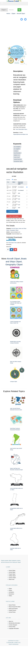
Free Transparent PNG (9, 187)
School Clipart (12, 570)
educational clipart (18, 161)
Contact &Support (13, 624)
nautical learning (17, 159)
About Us (11, 621)
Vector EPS (8, 193)
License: (8, 179)
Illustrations (11, 594)
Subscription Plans (12, 242)
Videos (10, 595)
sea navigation (17, 146)
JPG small (8, 201)
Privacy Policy (12, 626)
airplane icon (17, 155)
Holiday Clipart (12, 575)
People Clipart (12, 574)
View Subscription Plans (21, 129)
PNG (7, 204)
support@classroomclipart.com (20, 134)
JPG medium (9, 199)
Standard (15, 179)
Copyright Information (14, 628)
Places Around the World (14, 606)
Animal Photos (12, 612)
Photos (10, 590)
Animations (11, 592)
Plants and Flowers (13, 608)
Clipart (13, 13)
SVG (7, 207)
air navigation (17, 148)
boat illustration (17, 153)
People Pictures (12, 610)
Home (8, 13)
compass (16, 150)
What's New (11, 579)
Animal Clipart (12, 572)
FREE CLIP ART (9, 190)
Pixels (13, 182)
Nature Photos (12, 605)
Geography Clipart (14, 230)
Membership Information (14, 623)
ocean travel (17, 157)
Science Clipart (12, 577)
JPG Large (8, 196)
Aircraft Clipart (21, 13)
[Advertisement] (14, 32)
